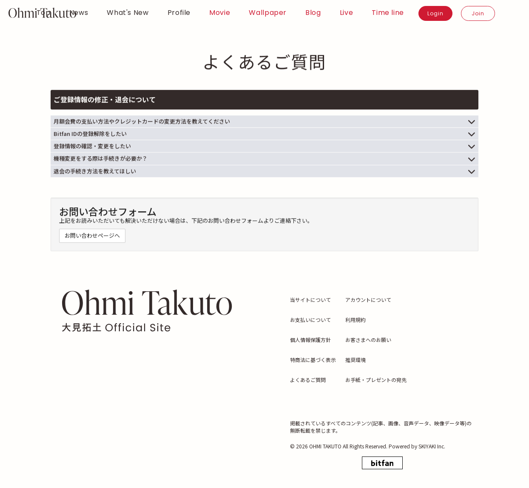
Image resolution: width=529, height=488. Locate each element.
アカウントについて (368, 299)
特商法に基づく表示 (313, 359)
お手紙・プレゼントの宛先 (376, 379)
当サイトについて (310, 299)
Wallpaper (268, 12)
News (78, 12)
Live (346, 12)
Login (435, 13)
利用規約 (355, 319)
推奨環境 (355, 359)
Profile (179, 12)
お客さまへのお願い (368, 339)
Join (478, 13)
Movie (219, 12)
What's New (127, 12)
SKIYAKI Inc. (431, 446)
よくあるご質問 (308, 379)
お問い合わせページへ (92, 237)
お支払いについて (310, 319)
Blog (313, 12)
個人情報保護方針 (310, 339)
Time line (388, 12)
